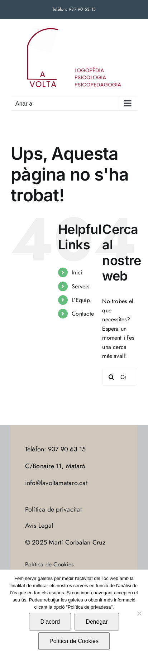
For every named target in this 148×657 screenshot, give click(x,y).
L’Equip (81, 300)
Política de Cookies (49, 564)
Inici (77, 272)
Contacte (83, 314)
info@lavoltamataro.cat (56, 483)
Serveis (80, 286)
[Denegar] (139, 613)
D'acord (50, 622)
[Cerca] (111, 377)
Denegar (97, 622)
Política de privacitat (53, 509)
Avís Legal (39, 525)
